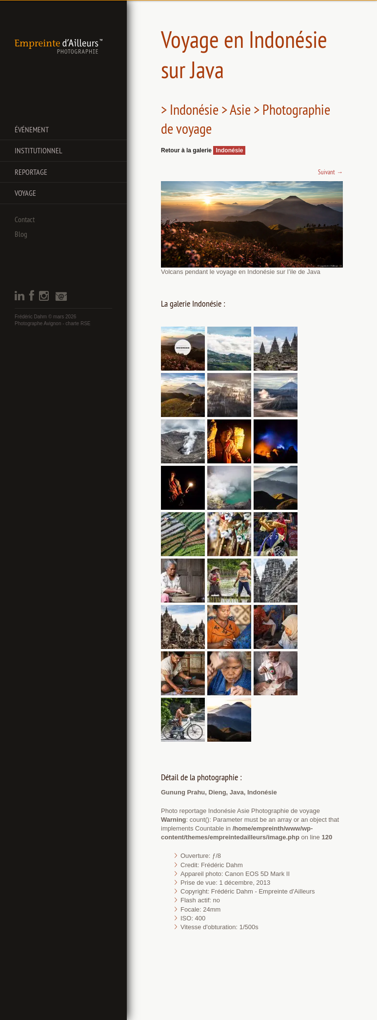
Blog (21, 234)
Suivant (330, 172)
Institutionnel (38, 150)
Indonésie (229, 150)
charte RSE (77, 323)
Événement (32, 129)
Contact (25, 219)
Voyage (25, 193)
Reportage (31, 172)
